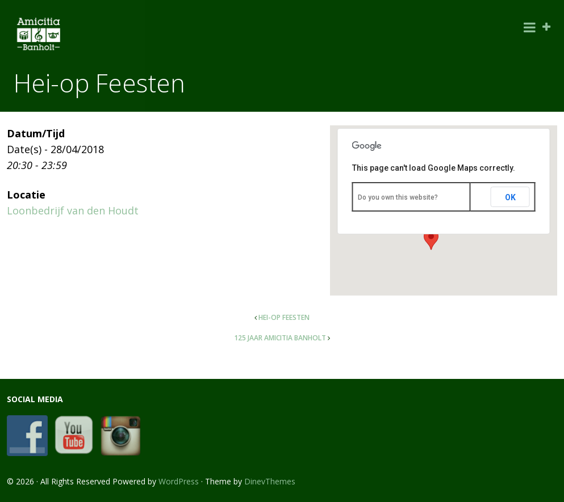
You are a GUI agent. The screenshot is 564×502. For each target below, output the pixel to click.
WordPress (178, 481)
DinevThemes (269, 481)
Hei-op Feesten (284, 317)
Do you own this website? (398, 197)
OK (510, 197)
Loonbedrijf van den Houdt (73, 210)
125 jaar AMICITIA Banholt (280, 338)
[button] (431, 239)
